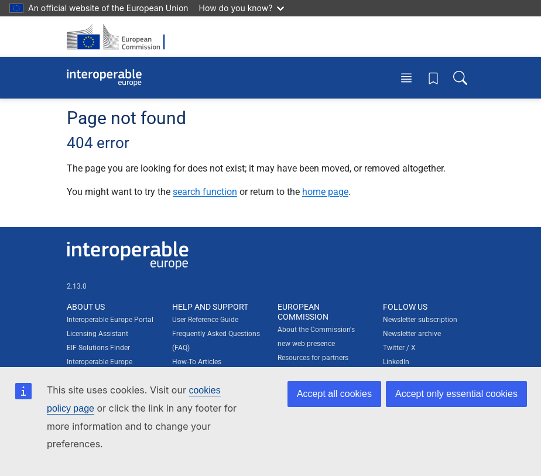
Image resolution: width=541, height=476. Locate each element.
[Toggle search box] (460, 77)
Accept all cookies (334, 394)
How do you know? (242, 8)
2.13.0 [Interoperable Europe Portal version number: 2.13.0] (77, 286)
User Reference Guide (205, 320)
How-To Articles (196, 362)
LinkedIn (396, 362)
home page (325, 191)
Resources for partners (313, 358)
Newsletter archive (412, 334)
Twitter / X (399, 348)
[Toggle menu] (406, 77)
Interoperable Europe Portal (110, 320)
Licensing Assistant (97, 334)
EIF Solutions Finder (98, 348)
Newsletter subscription (420, 320)
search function (205, 191)
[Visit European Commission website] (119, 36)
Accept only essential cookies (456, 394)
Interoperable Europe (99, 362)
